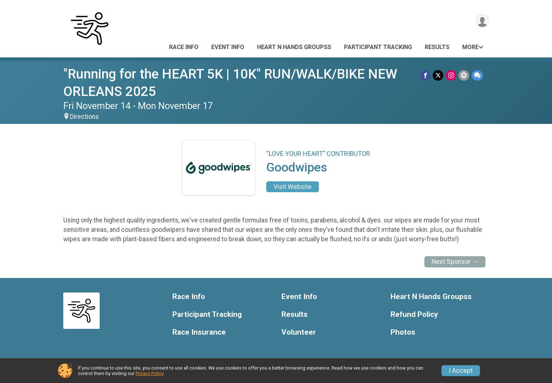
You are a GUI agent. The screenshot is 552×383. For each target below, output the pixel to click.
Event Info (227, 47)
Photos (403, 332)
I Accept (461, 370)
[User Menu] (482, 21)
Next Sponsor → (455, 261)
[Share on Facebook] (426, 75)
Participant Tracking (378, 47)
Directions (84, 116)
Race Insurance (199, 332)
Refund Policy (414, 314)
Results (437, 47)
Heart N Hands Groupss (294, 47)
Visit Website (292, 186)
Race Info (184, 47)
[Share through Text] (477, 75)
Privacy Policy (149, 373)
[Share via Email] (464, 75)
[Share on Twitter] (438, 75)
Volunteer (298, 332)
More (470, 47)
